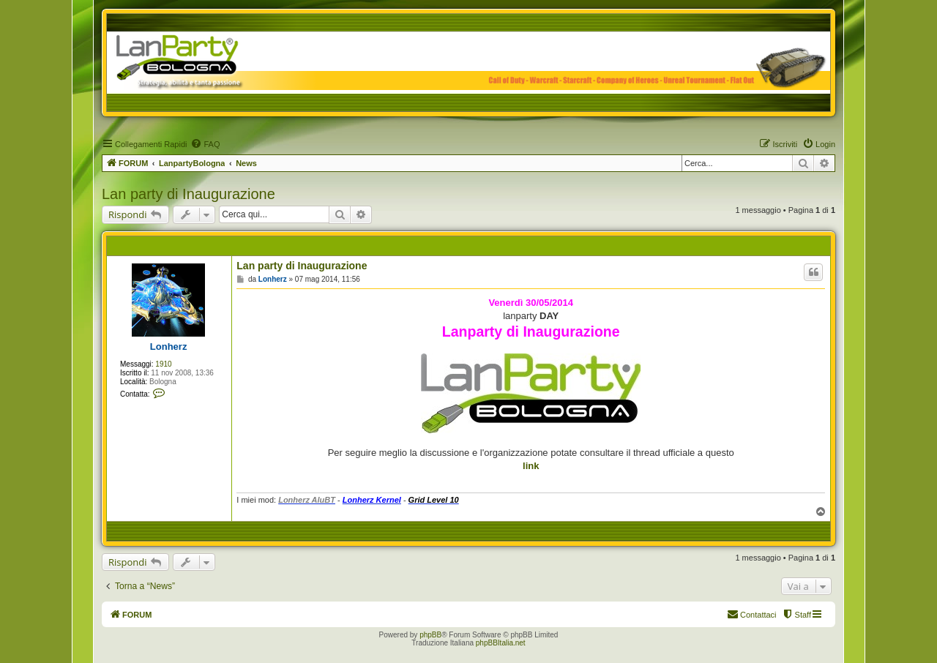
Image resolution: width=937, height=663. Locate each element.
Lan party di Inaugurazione (188, 194)
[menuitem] (205, 144)
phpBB (430, 635)
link (531, 465)
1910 (163, 364)
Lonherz (168, 346)
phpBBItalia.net (501, 643)
